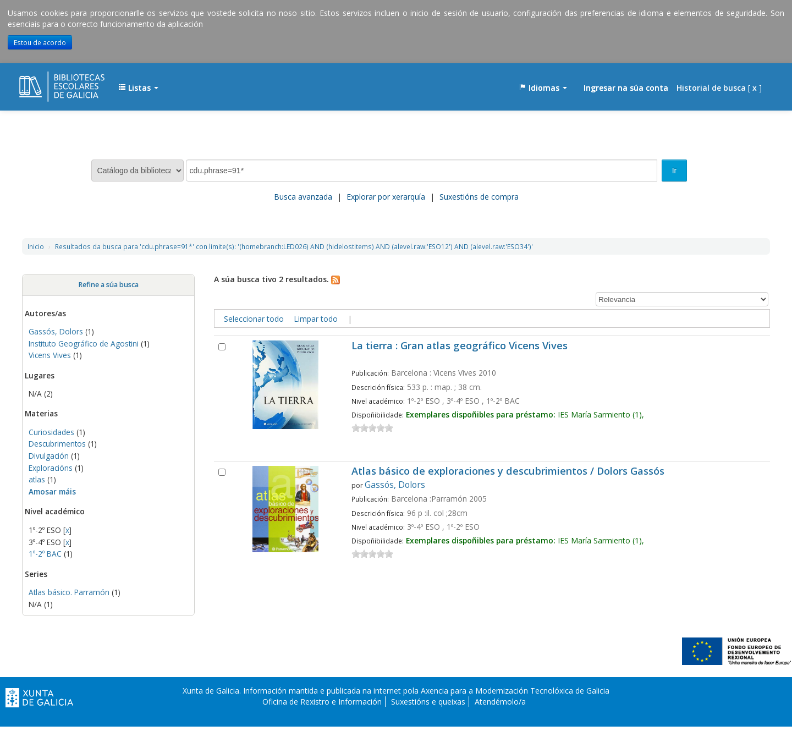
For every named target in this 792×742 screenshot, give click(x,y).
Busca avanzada (303, 196)
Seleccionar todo (254, 319)
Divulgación (49, 455)
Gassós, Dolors (56, 331)
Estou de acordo (40, 42)
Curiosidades (51, 432)
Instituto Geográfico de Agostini (84, 343)
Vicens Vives (50, 355)
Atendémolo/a (500, 701)
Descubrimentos (58, 443)
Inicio (36, 246)
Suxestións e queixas (428, 701)
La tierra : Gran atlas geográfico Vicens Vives (459, 346)
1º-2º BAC (45, 553)
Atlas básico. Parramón (69, 592)
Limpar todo (316, 319)
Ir (674, 170)
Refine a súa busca (108, 284)
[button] (138, 88)
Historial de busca (711, 88)
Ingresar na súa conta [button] (626, 88)
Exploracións (52, 468)
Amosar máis (52, 491)
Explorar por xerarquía (385, 196)
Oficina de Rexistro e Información (322, 701)
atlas (37, 479)
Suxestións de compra (479, 196)
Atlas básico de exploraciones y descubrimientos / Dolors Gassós (507, 471)
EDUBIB (46, 83)
